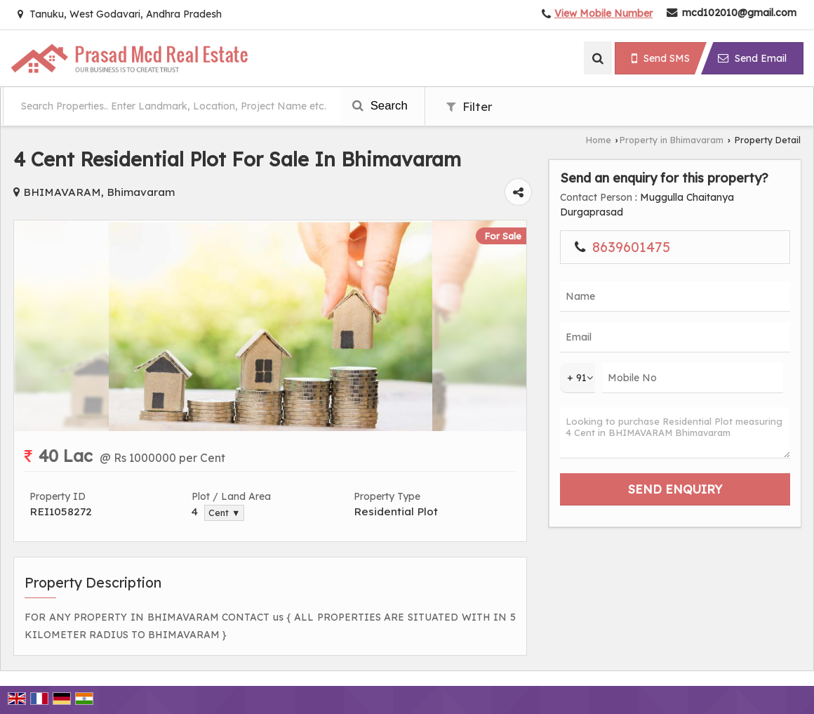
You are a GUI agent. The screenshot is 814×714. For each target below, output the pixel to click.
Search (380, 105)
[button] (603, 13)
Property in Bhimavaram (671, 139)
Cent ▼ (224, 512)
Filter (469, 106)
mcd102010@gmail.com (739, 12)
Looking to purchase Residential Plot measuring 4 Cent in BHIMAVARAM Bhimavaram (675, 432)
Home (598, 139)
